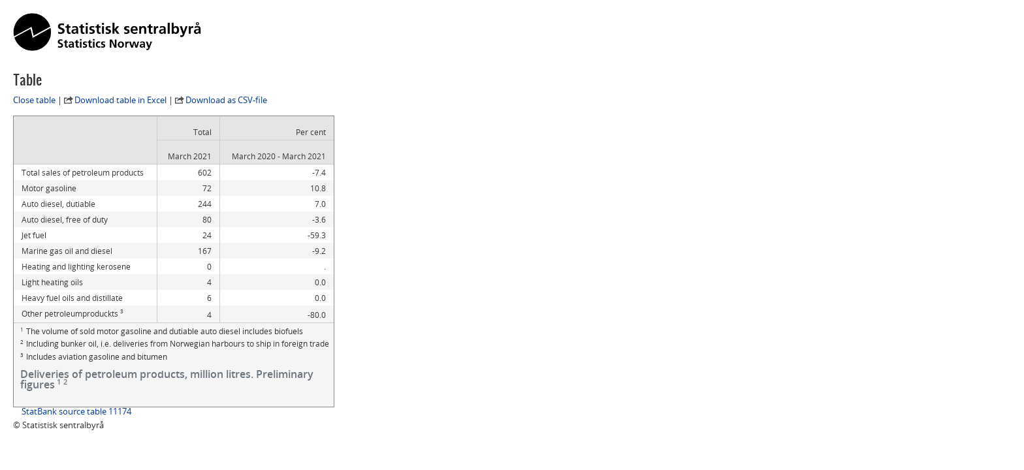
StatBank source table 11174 (76, 411)
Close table (34, 100)
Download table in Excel (120, 100)
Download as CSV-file (226, 100)
